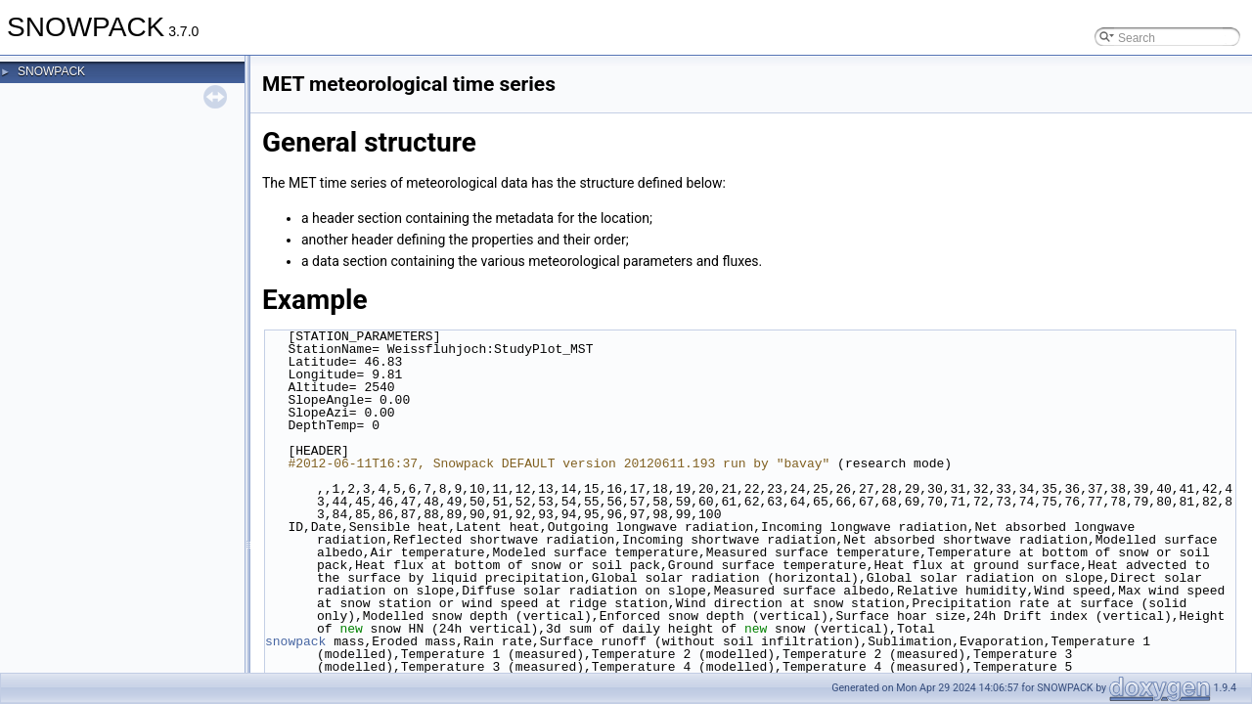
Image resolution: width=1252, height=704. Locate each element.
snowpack (295, 641)
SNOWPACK (51, 71)
